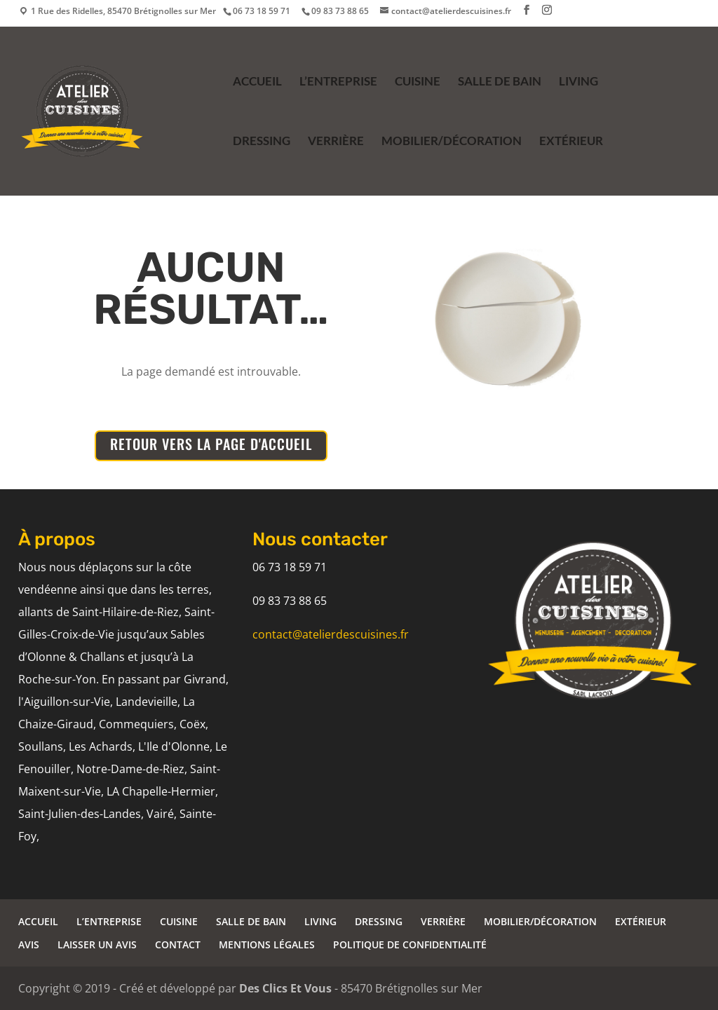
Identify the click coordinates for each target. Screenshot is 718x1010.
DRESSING (261, 142)
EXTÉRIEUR (571, 142)
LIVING (578, 82)
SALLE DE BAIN (499, 82)
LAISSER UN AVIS (97, 944)
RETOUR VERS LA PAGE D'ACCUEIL (211, 443)
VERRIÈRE (336, 142)
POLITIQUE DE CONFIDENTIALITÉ (410, 944)
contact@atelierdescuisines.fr (330, 634)
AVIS (28, 944)
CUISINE (417, 82)
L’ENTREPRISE (338, 82)
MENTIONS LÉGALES (267, 944)
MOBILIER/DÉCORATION (451, 142)
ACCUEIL (257, 82)
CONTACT (178, 944)
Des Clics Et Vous (285, 988)
